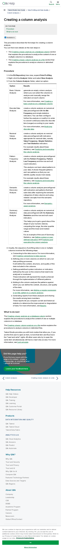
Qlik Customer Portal (14, 406)
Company (9, 494)
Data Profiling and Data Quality (38, 10)
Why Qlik (9, 459)
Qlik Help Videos (12, 394)
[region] (30, 538)
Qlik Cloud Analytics (13, 439)
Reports (43, 306)
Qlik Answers (11, 442)
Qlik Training (10, 400)
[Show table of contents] (4, 10)
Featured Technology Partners (17, 478)
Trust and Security (13, 462)
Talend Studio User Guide (16, 10)
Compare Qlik (11, 474)
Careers (9, 513)
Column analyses (13, 13)
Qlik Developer (11, 397)
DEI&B (8, 504)
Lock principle (22, 342)
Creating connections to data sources (31, 256)
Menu (58, 4)
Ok (30, 542)
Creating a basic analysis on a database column (31, 52)
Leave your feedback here (17, 369)
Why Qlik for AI (11, 471)
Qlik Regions (10, 484)
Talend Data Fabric (13, 430)
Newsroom (10, 516)
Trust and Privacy (12, 465)
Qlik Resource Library (14, 409)
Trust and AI (10, 468)
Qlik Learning (11, 403)
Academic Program (13, 507)
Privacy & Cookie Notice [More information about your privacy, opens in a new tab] (25, 538)
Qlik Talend (10, 424)
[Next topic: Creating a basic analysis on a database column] (45, 378)
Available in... (11, 37)
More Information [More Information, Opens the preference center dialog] (30, 547)
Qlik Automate (11, 448)
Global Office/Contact (14, 519)
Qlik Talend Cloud (12, 427)
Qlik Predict (10, 445)
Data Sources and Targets (16, 481)
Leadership (10, 497)
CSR (7, 500)
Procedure (10, 29)
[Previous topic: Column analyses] (16, 378)
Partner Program (12, 510)
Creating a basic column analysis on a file (28, 60)
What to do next (12, 32)
